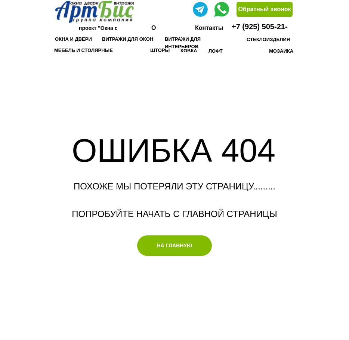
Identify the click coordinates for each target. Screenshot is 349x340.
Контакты (209, 28)
